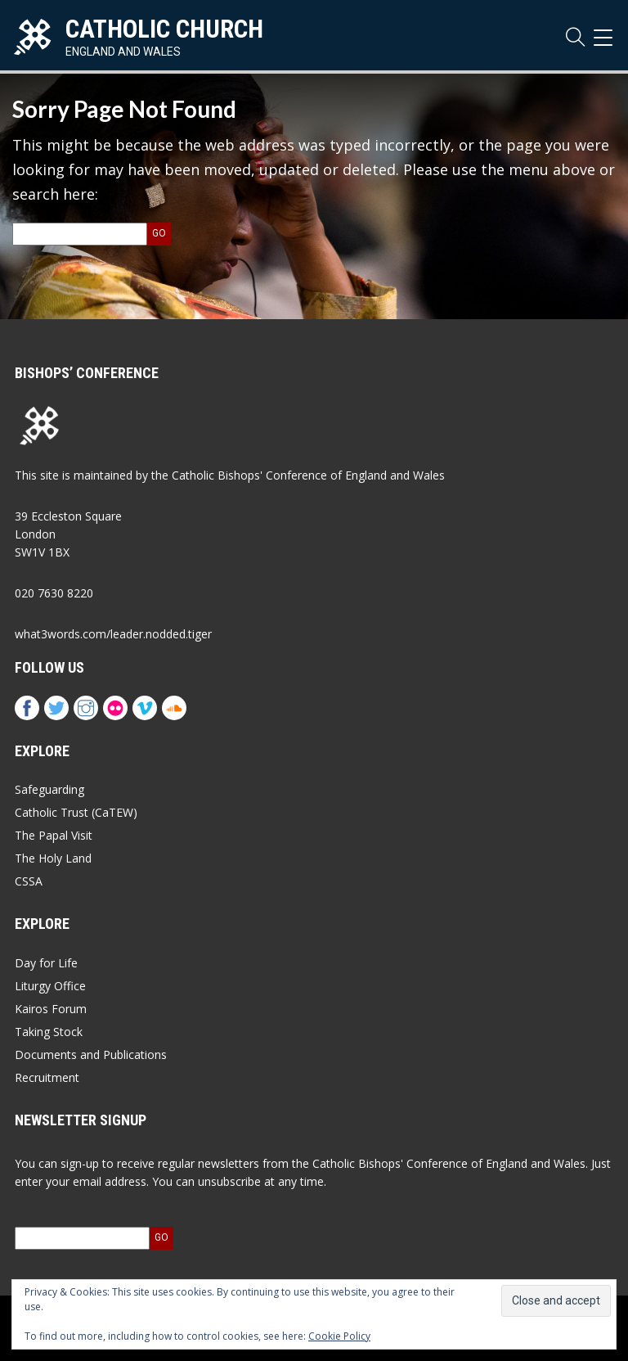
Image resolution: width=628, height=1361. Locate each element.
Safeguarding (49, 789)
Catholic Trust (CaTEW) (76, 812)
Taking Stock (49, 1031)
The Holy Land (53, 858)
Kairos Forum (51, 1008)
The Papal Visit (53, 835)
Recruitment (47, 1077)
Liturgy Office (50, 986)
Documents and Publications (91, 1054)
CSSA (29, 881)
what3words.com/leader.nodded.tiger (113, 634)
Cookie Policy (339, 1336)
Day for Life (46, 963)
